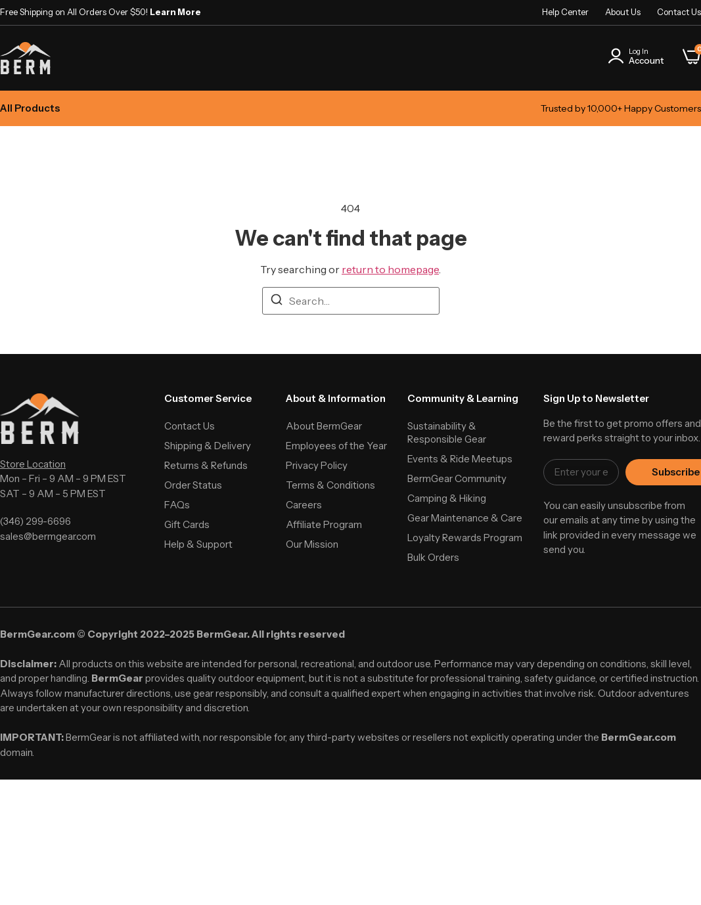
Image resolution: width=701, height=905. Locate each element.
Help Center (565, 12)
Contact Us (679, 12)
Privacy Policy (317, 465)
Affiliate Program (324, 524)
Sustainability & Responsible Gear (446, 432)
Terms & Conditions (330, 485)
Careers (304, 504)
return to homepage (390, 269)
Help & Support (198, 544)
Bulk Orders (433, 557)
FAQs (177, 504)
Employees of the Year (336, 445)
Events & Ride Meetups (459, 459)
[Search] (277, 301)
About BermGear (324, 426)
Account (646, 60)
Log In (638, 51)
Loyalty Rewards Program (464, 537)
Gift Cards (187, 524)
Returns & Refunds (206, 465)
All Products (30, 108)
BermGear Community (457, 478)
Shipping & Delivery (207, 445)
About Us (623, 12)
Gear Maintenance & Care (464, 518)
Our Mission (312, 544)
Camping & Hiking (446, 498)
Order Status (193, 485)
